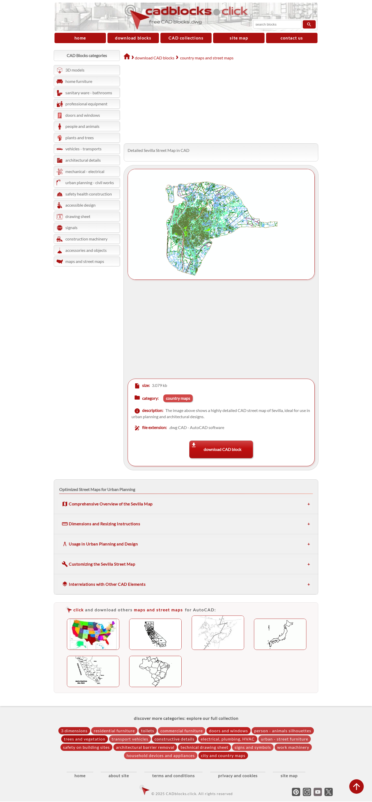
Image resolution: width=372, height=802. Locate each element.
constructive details (174, 738)
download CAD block (222, 449)
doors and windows (82, 115)
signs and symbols (253, 747)
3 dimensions (74, 730)
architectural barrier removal (145, 747)
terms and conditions (173, 776)
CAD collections (185, 38)
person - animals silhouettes (282, 730)
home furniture (78, 81)
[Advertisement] (219, 102)
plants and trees (79, 137)
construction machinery (86, 238)
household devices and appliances (161, 755)
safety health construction (88, 193)
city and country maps (223, 755)
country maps (178, 398)
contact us (292, 38)
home (80, 38)
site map (239, 38)
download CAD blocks (154, 57)
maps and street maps (84, 261)
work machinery (293, 747)
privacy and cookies (240, 776)
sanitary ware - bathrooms (88, 92)
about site (116, 776)
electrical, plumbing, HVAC (228, 738)
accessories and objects (86, 250)
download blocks (133, 38)
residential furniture (114, 730)
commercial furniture (181, 730)
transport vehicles (130, 738)
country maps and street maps (207, 57)
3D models (74, 69)
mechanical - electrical (84, 171)
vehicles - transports (83, 148)
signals (71, 227)
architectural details (83, 160)
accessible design (80, 205)
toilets (147, 730)
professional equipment (86, 103)
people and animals (82, 126)
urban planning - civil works (89, 182)
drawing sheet (77, 216)
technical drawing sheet (204, 747)
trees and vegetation (84, 738)
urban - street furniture (284, 738)
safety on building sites (86, 747)
